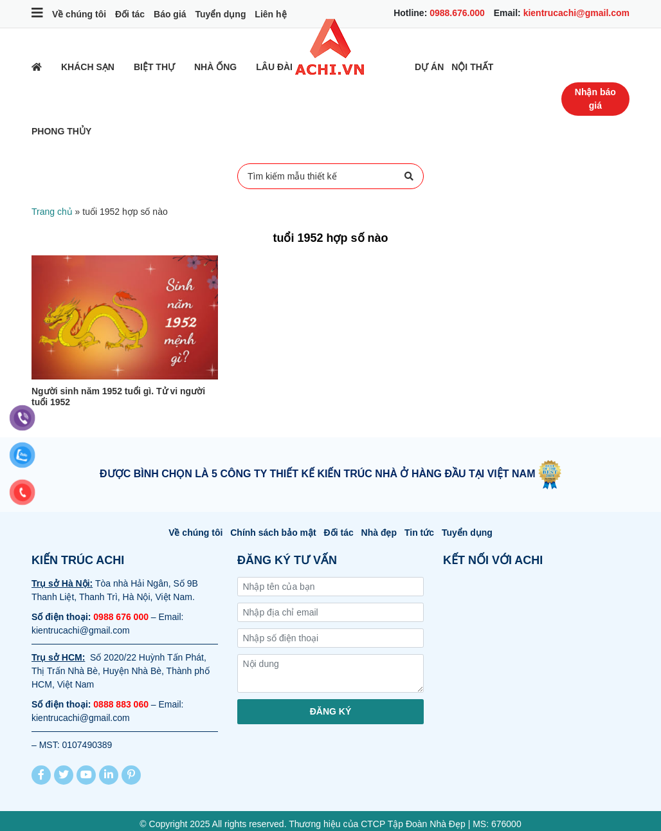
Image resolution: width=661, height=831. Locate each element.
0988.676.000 (457, 13)
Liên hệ (270, 14)
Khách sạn (87, 67)
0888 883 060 (121, 704)
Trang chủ (52, 211)
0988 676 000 (121, 617)
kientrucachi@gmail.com (576, 13)
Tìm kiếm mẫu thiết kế (330, 176)
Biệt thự (154, 67)
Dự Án (429, 67)
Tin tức (419, 532)
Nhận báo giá (595, 99)
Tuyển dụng (220, 14)
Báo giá (170, 14)
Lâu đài (274, 67)
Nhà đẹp (379, 532)
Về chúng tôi (79, 14)
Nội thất (472, 67)
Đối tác (130, 14)
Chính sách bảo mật (273, 532)
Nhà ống (215, 67)
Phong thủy (61, 131)
